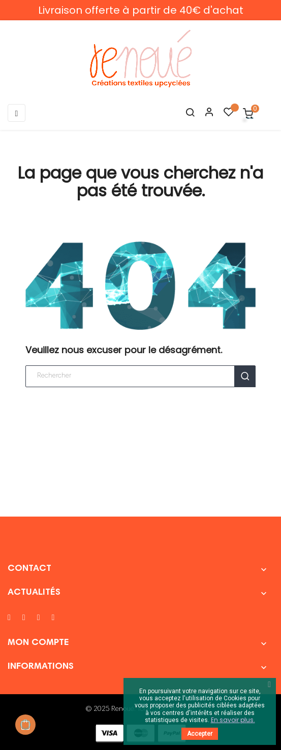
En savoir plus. (233, 719)
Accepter (199, 733)
